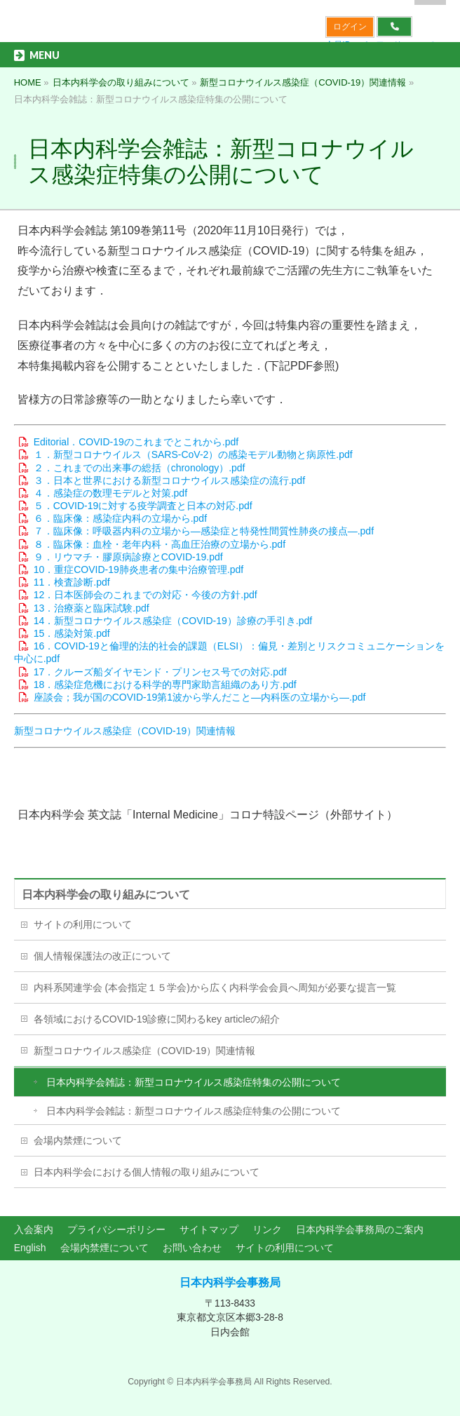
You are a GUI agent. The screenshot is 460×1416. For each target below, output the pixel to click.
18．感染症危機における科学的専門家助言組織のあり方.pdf (165, 684)
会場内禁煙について (78, 1140)
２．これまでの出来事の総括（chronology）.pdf (139, 467)
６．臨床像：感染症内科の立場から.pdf (120, 518)
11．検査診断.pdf (72, 582)
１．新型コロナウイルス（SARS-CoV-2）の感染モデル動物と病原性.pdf (193, 454)
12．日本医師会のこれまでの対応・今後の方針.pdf (145, 594)
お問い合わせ (192, 1247)
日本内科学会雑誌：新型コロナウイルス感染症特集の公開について (193, 1082)
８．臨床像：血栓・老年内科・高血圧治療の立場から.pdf (159, 544)
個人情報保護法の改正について (102, 956)
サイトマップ (209, 1229)
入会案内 (33, 1229)
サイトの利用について (83, 924)
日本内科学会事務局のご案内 (360, 1229)
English (30, 1247)
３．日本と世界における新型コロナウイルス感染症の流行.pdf (169, 480)
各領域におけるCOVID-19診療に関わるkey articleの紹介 (157, 1019)
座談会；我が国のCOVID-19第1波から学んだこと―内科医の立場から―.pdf (200, 697)
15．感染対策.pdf (72, 633)
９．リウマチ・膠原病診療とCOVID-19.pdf (128, 556)
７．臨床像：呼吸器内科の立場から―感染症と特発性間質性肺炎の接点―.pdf (204, 531)
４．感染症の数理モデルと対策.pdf (110, 493)
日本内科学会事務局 (230, 1282)
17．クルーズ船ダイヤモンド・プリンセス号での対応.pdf (160, 671)
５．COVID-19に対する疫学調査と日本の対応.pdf (143, 505)
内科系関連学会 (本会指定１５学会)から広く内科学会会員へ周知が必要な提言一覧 (215, 987)
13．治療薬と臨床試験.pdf (91, 608)
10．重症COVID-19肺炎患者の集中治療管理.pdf (139, 569)
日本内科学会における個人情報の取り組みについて (146, 1172)
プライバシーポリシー (116, 1229)
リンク (267, 1229)
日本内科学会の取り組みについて (106, 895)
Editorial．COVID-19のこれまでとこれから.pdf (136, 441)
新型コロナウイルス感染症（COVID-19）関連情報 (125, 730)
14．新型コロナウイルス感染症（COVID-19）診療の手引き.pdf (173, 620)
